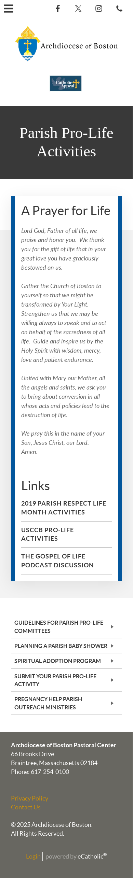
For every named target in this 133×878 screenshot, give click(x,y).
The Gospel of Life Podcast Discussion (57, 561)
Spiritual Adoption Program (57, 661)
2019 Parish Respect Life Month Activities (63, 508)
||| (8, 8)
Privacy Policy (29, 798)
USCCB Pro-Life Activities (47, 534)
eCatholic (92, 856)
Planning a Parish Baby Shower (60, 646)
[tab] (66, 626)
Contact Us (26, 807)
